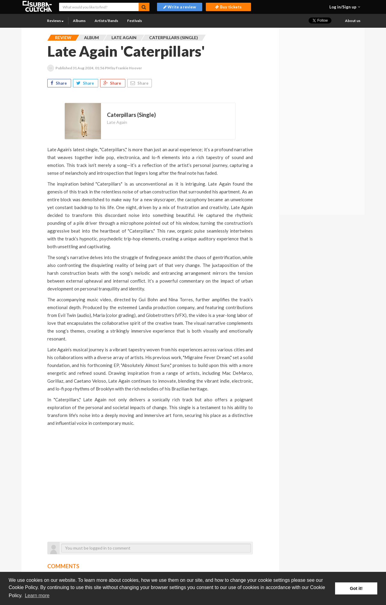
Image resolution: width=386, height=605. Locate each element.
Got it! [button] (356, 588)
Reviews (55, 20)
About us (352, 20)
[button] (345, 7)
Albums (79, 20)
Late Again (117, 122)
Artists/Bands (106, 20)
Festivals (134, 20)
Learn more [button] (37, 595)
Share (59, 83)
